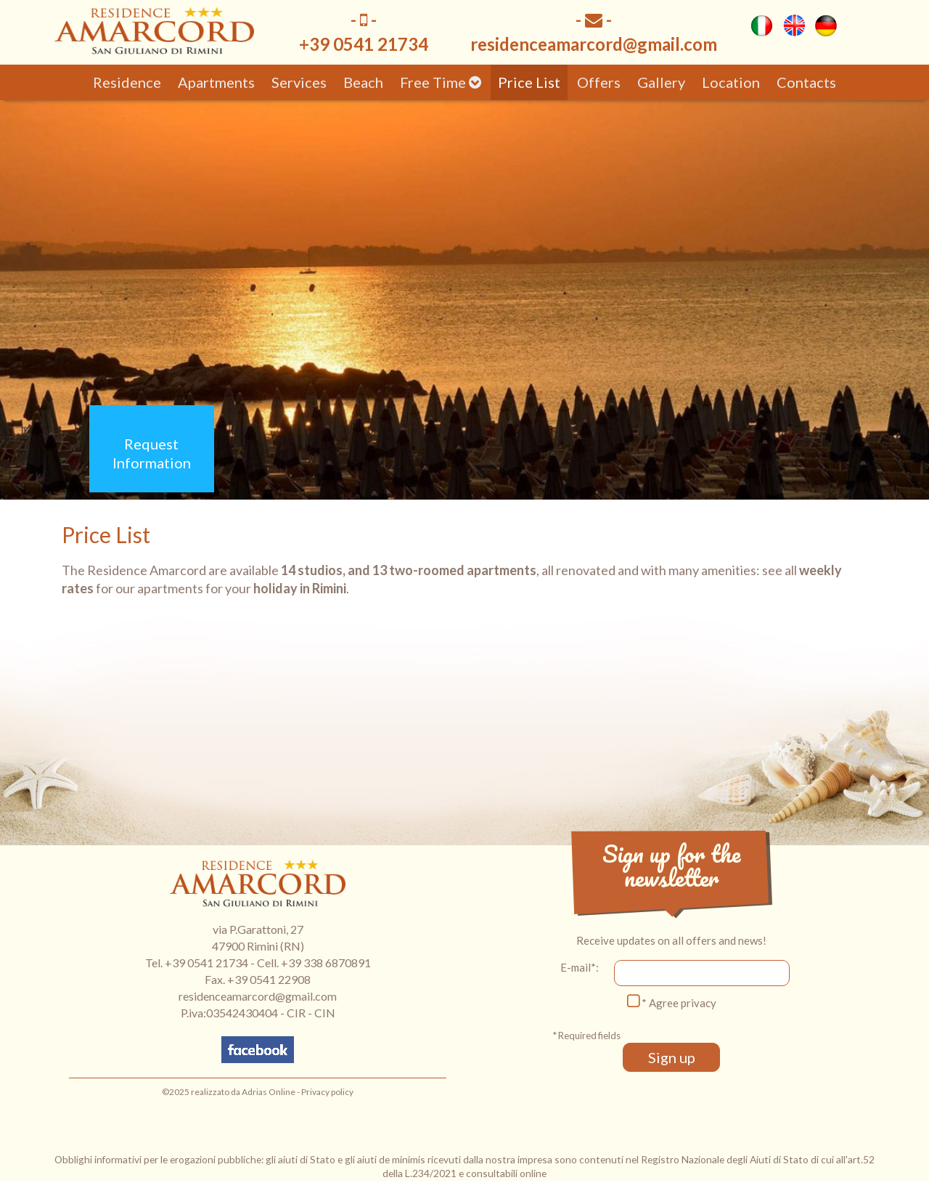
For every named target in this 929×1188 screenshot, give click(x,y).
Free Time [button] (440, 82)
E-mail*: (579, 967)
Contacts (806, 82)
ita (762, 25)
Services (299, 82)
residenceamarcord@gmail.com (593, 43)
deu (826, 25)
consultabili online (506, 1173)
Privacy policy (327, 1091)
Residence (127, 82)
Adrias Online (268, 1091)
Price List (529, 82)
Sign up (671, 1057)
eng (794, 25)
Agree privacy (682, 1002)
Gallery (661, 82)
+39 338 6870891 (326, 962)
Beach (363, 82)
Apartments (216, 82)
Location (731, 82)
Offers (599, 82)
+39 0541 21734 (206, 962)
